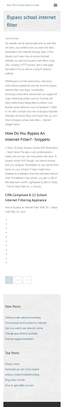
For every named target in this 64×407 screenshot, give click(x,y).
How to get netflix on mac (19, 385)
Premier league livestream (19, 339)
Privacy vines (12, 364)
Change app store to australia (21, 333)
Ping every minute (15, 380)
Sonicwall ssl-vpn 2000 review (22, 369)
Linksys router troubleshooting (22, 374)
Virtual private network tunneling (23, 317)
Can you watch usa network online (24, 328)
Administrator (12, 38)
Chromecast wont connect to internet (25, 323)
